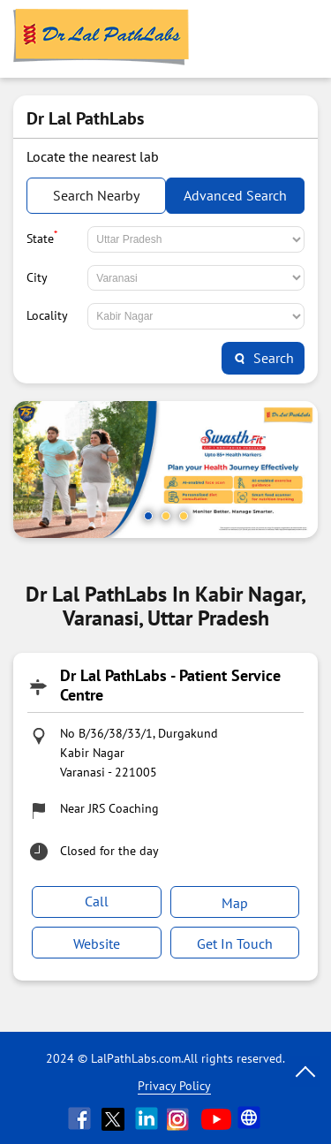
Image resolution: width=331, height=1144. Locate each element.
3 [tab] (183, 515)
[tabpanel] (165, 469)
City (37, 277)
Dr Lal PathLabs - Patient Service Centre (170, 685)
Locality (47, 315)
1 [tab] (148, 515)
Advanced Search (235, 195)
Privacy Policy (174, 1086)
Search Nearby (96, 195)
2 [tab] (166, 515)
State (41, 237)
